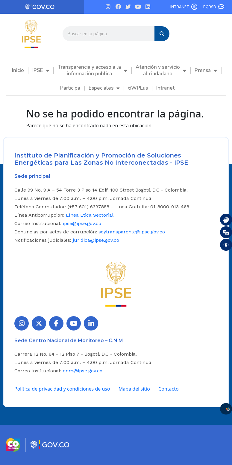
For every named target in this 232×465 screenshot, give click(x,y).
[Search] (161, 33)
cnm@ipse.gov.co (82, 371)
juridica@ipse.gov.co (96, 240)
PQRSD (209, 6)
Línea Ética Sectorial (89, 215)
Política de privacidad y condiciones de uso (62, 389)
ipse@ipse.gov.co (82, 223)
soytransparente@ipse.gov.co (131, 232)
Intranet (179, 6)
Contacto (168, 389)
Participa (70, 88)
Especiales (104, 88)
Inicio (18, 70)
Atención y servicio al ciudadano (161, 70)
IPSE (40, 70)
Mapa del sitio (134, 389)
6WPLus (138, 88)
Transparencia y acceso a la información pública (92, 70)
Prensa (206, 70)
